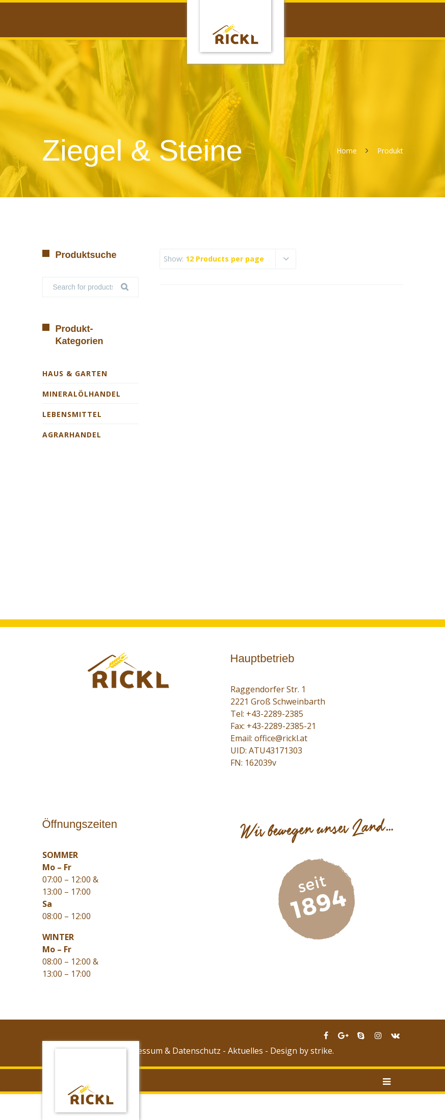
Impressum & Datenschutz (170, 1050)
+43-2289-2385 (274, 713)
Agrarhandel (71, 434)
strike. (322, 1050)
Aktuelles (245, 1050)
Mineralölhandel (81, 394)
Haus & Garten (75, 373)
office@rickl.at (280, 738)
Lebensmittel (72, 414)
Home (346, 150)
